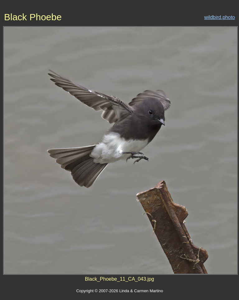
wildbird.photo (219, 17)
